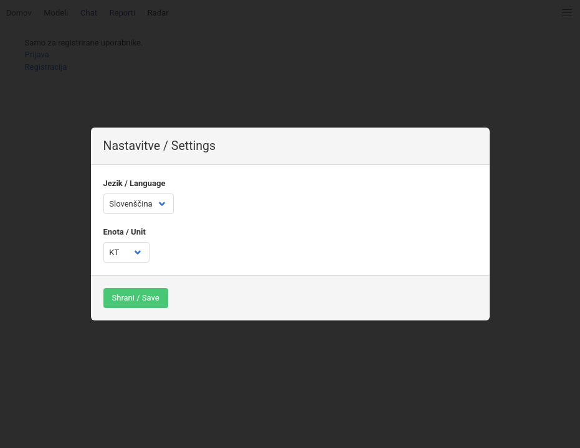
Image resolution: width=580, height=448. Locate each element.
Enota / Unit (124, 231)
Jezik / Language (134, 183)
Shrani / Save (135, 297)
